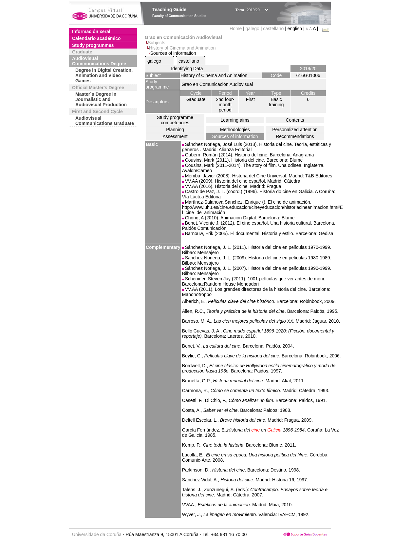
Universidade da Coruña (97, 534)
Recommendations (295, 136)
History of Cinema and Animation (182, 47)
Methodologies (235, 129)
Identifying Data (187, 68)
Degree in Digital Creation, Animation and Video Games (104, 75)
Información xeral (91, 31)
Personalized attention (295, 129)
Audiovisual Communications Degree (99, 61)
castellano (273, 28)
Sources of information (235, 136)
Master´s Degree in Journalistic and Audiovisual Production (101, 99)
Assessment (174, 136)
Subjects (156, 42)
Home (236, 28)
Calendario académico (96, 38)
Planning (175, 129)
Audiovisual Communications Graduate (104, 120)
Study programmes (93, 45)
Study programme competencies (175, 120)
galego (252, 28)
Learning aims (235, 120)
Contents (295, 120)
